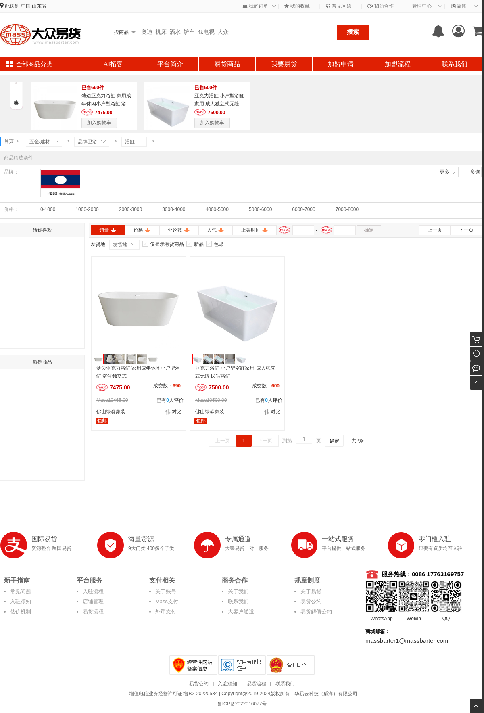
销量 (108, 230)
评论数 (179, 230)
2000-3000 (130, 209)
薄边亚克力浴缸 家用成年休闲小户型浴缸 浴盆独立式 (106, 104)
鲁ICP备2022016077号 (242, 704)
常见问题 (338, 6)
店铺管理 (93, 601)
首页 (9, 141)
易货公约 (310, 601)
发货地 (120, 244)
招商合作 (380, 6)
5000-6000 (260, 209)
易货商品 (227, 64)
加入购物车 (99, 122)
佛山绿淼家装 (110, 411)
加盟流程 (398, 64)
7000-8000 (347, 209)
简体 (458, 6)
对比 (173, 412)
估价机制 (20, 611)
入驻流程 (93, 591)
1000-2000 (86, 209)
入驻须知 (20, 601)
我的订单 (255, 6)
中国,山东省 (33, 6)
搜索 (353, 31)
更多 (448, 172)
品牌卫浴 (87, 141)
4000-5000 (217, 209)
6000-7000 (303, 209)
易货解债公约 (316, 611)
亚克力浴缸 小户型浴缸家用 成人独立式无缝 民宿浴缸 (220, 104)
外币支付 (165, 611)
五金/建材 (39, 141)
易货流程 (93, 611)
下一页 (466, 230)
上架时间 (254, 230)
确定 (369, 230)
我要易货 (284, 64)
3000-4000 (173, 209)
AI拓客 (113, 64)
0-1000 (47, 209)
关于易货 (310, 591)
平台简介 (170, 64)
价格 (142, 230)
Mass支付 (166, 601)
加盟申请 (341, 64)
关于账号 (165, 591)
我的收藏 (296, 6)
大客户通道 (241, 611)
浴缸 (130, 141)
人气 (215, 230)
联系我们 (454, 64)
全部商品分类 (34, 64)
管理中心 (422, 6)
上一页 (435, 230)
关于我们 (238, 591)
